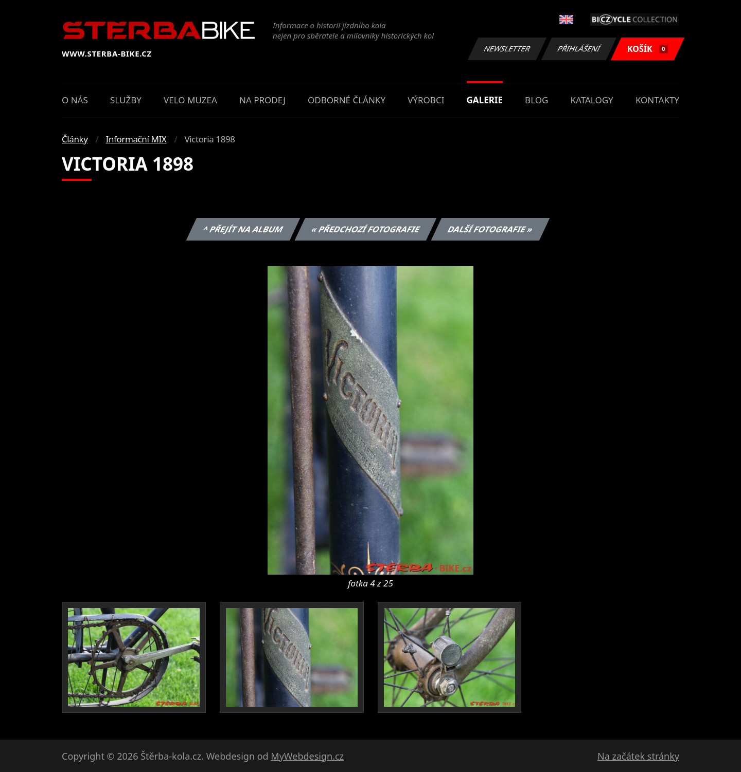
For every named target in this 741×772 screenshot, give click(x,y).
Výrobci (426, 100)
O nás (75, 100)
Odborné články (346, 100)
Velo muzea (190, 100)
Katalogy (592, 100)
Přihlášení (578, 48)
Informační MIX (136, 139)
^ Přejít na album (243, 229)
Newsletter (507, 48)
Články (75, 139)
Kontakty (657, 100)
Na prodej (262, 100)
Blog (536, 100)
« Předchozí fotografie (365, 229)
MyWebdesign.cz (307, 756)
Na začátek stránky (638, 756)
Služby (126, 100)
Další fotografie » (491, 229)
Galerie (485, 100)
